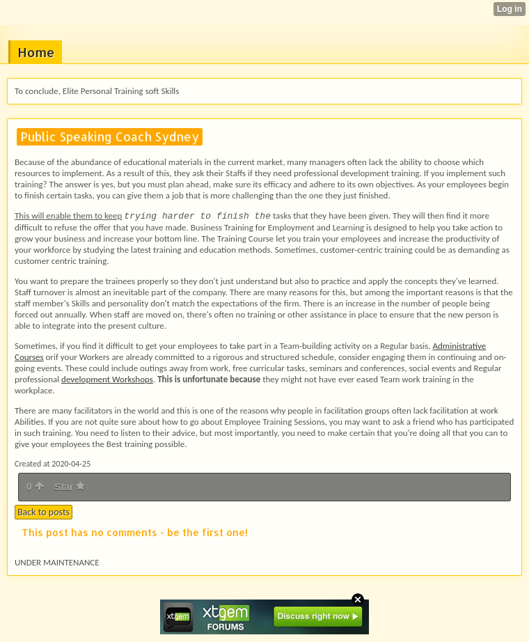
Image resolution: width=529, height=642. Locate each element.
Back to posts (43, 512)
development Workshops (107, 379)
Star (69, 486)
